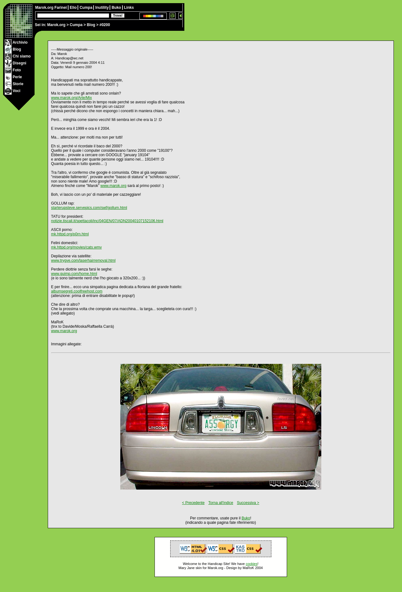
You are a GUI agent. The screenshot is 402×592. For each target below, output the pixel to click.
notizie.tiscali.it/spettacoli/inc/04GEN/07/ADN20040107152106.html (107, 221)
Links (129, 7)
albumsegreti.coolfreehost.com (76, 291)
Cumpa (76, 25)
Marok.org (56, 25)
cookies (251, 564)
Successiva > (248, 503)
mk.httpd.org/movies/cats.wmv (76, 247)
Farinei (61, 7)
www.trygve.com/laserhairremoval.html (83, 260)
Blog (91, 25)
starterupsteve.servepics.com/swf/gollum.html (89, 208)
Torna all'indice (220, 503)
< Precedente (193, 503)
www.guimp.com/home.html (74, 273)
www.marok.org (113, 186)
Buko (116, 7)
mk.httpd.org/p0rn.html (70, 234)
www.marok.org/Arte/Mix (71, 98)
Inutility (102, 7)
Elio (74, 7)
